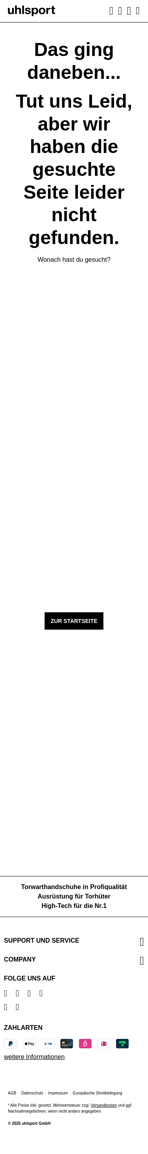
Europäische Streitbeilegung (97, 1093)
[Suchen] (111, 11)
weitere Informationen (34, 1056)
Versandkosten (104, 1105)
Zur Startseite (74, 621)
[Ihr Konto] (120, 11)
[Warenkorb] (129, 11)
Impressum (57, 1093)
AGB (12, 1093)
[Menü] (136, 10)
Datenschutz (32, 1093)
